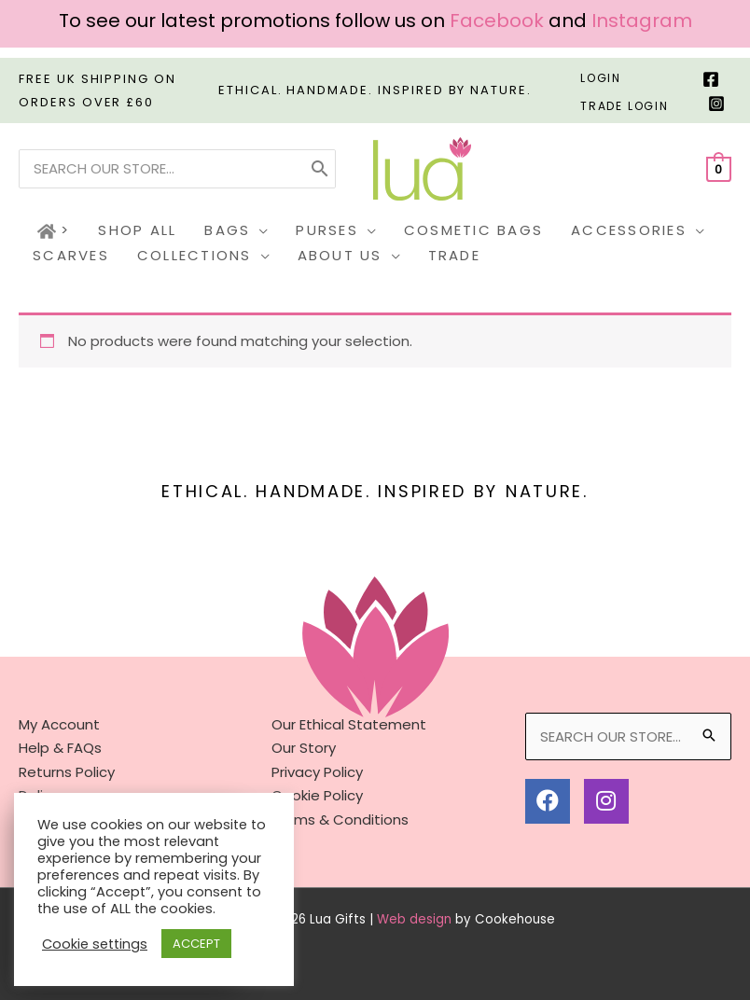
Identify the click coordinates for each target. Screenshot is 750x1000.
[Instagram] (716, 103)
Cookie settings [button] (94, 944)
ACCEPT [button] (196, 943)
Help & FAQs (60, 747)
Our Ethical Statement (348, 724)
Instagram (641, 20)
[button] (259, 231)
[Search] (320, 169)
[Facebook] (710, 79)
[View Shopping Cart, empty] (718, 168)
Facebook (497, 20)
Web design (414, 919)
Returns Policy (67, 772)
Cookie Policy (317, 795)
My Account (59, 724)
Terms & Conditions (340, 819)
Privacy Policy (317, 772)
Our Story (303, 747)
